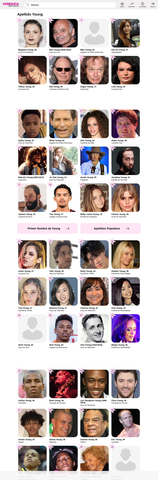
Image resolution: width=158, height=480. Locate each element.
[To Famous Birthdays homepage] (11, 5)
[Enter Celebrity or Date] (70, 5)
